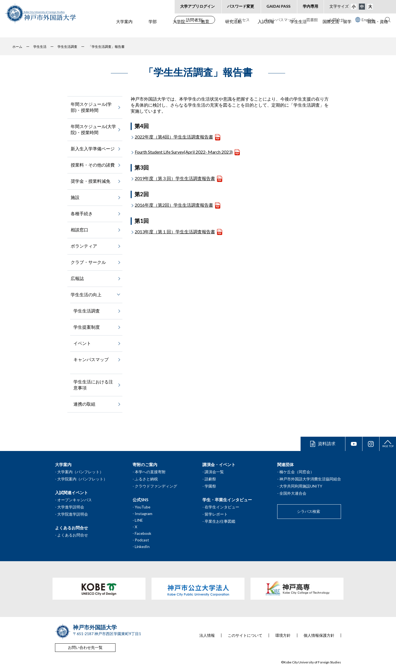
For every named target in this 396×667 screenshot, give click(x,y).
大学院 (179, 30)
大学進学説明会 (70, 507)
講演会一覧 (214, 471)
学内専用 (310, 6)
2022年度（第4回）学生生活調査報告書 (174, 136)
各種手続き (82, 213)
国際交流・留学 (337, 30)
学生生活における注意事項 (93, 384)
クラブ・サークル (88, 262)
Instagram (143, 513)
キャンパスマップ (280, 19)
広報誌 (77, 278)
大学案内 (124, 30)
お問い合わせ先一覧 (85, 647)
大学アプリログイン (197, 6)
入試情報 (266, 30)
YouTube (142, 507)
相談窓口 (79, 229)
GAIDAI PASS (278, 6)
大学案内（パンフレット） (80, 471)
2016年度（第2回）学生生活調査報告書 (174, 204)
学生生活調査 (86, 310)
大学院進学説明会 (72, 514)
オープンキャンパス (74, 499)
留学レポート (216, 514)
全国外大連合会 (292, 493)
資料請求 (327, 443)
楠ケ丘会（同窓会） (296, 471)
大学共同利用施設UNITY (300, 486)
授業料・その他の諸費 (93, 164)
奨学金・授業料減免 (90, 181)
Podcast (142, 540)
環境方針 (283, 635)
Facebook (143, 533)
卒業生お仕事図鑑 (220, 521)
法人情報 (207, 635)
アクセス (242, 19)
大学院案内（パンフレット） (82, 479)
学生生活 (298, 30)
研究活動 (233, 30)
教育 (205, 30)
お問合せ (336, 19)
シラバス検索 (308, 511)
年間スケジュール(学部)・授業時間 (91, 107)
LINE (139, 520)
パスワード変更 (240, 6)
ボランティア (84, 245)
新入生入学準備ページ (93, 148)
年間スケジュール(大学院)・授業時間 (93, 129)
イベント (82, 343)
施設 (75, 197)
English (364, 19)
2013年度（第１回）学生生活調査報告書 (175, 231)
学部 (152, 30)
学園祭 (210, 486)
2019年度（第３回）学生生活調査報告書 (175, 178)
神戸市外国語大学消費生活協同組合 (310, 479)
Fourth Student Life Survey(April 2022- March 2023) (184, 151)
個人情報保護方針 (319, 635)
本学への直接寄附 (150, 471)
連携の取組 (84, 403)
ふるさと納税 (146, 479)
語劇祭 (210, 479)
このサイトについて (245, 635)
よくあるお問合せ (72, 535)
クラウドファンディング (156, 486)
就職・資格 (377, 30)
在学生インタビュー (222, 507)
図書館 (312, 19)
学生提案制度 (86, 327)
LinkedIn (142, 546)
